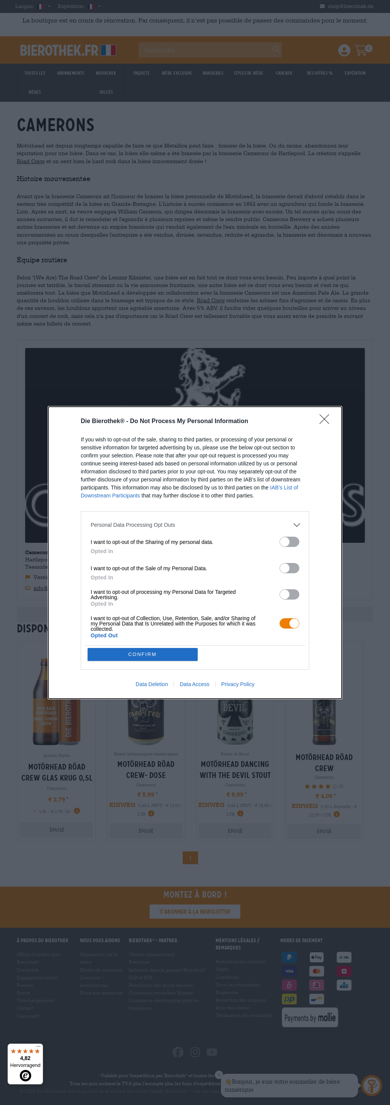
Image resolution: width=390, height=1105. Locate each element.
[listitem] (195, 525)
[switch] (289, 542)
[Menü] (38, 1048)
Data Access (194, 684)
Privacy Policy (237, 684)
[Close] (327, 421)
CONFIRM (142, 654)
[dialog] (195, 553)
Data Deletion (152, 684)
